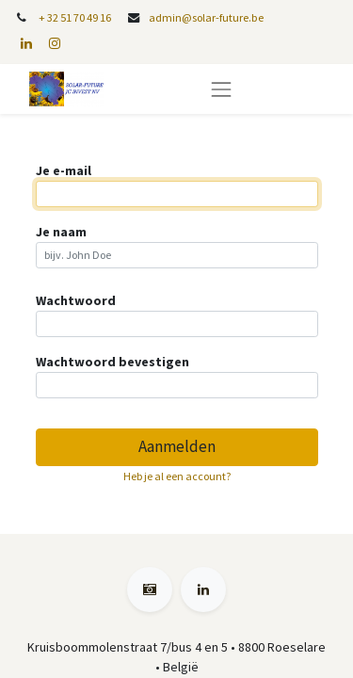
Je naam (61, 231)
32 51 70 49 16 (79, 17)
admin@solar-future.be (206, 17)
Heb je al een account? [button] (177, 476)
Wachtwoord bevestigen (112, 361)
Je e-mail (63, 170)
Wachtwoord (76, 300)
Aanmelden (177, 446)
